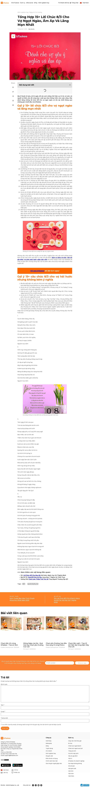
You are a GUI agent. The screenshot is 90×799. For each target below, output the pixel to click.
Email (3, 711)
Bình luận (4, 684)
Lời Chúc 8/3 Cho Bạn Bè (32, 575)
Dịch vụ (22, 3)
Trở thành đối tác (63, 3)
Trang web (4, 718)
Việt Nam (86, 3)
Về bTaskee (15, 3)
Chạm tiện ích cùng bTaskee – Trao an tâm (9, 644)
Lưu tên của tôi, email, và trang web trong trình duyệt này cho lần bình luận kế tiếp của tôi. (31, 724)
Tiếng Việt (75, 3)
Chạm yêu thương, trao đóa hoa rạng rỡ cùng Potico (56, 644)
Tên (2, 705)
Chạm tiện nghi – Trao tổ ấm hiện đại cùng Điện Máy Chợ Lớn (78, 645)
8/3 (24, 584)
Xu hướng (39, 12)
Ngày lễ (32, 12)
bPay (35, 3)
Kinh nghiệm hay (43, 3)
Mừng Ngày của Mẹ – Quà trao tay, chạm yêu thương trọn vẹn (33, 645)
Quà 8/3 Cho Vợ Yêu (35, 577)
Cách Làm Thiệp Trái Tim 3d (38, 579)
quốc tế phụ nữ (33, 584)
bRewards (29, 3)
